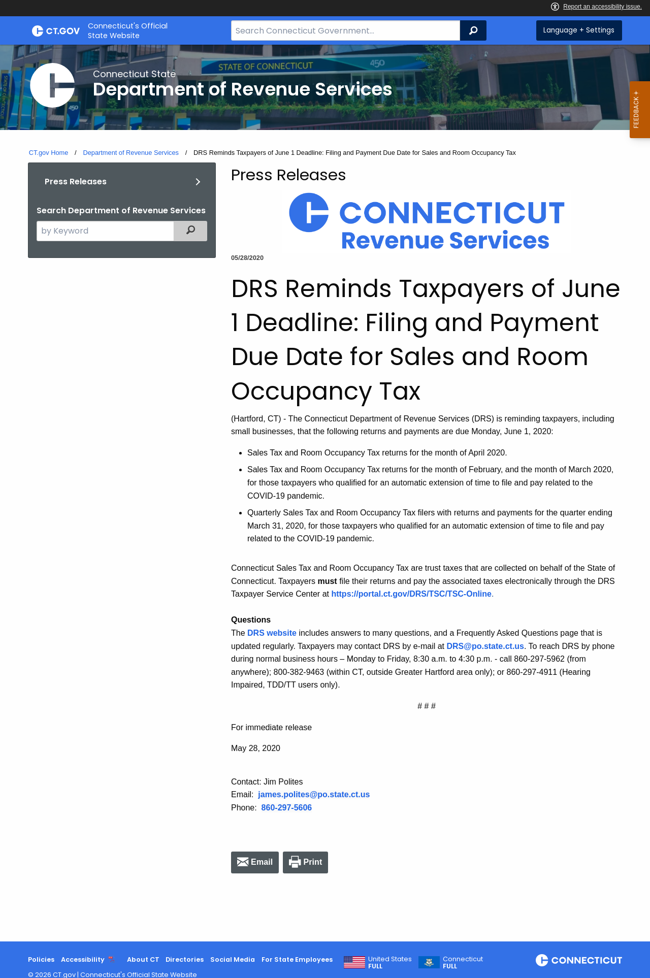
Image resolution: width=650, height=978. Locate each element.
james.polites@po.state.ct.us (314, 794)
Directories (185, 959)
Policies (41, 959)
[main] (325, 493)
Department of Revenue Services (131, 152)
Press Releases (76, 181)
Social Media (232, 959)
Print (312, 862)
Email (262, 862)
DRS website (272, 633)
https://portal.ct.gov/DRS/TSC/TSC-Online (411, 594)
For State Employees (297, 959)
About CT (143, 959)
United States (390, 963)
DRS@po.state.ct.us (486, 646)
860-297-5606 (287, 807)
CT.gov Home (49, 152)
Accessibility (83, 959)
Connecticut (463, 963)
